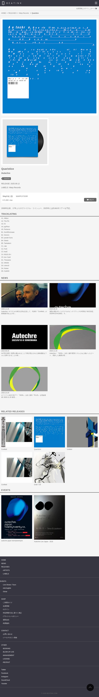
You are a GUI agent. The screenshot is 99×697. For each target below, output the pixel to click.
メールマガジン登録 (10, 637)
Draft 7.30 (37, 485)
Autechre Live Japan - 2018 (43, 541)
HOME (3, 13)
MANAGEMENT (8, 655)
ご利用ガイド (7, 602)
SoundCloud (5, 680)
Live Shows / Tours (9, 585)
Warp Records (24, 13)
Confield (4, 449)
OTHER (4, 645)
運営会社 (6, 620)
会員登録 (79, 8)
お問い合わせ (7, 634)
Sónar (5, 591)
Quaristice (37, 449)
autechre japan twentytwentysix (12, 541)
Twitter (3, 670)
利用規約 (6, 623)
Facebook (4, 673)
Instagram (4, 677)
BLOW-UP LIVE (8, 652)
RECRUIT (6, 662)
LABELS (6, 574)
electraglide (7, 588)
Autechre (7, 179)
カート (92, 8)
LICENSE (6, 659)
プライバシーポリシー (11, 616)
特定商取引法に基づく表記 (12, 613)
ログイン (86, 8)
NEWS (3, 563)
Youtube (4, 684)
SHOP (3, 599)
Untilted (69, 449)
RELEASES (12, 13)
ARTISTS (6, 570)
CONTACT (5, 631)
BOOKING (6, 648)
